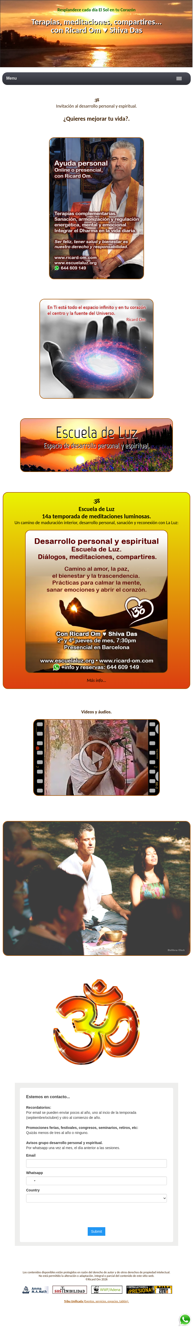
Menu (11, 78)
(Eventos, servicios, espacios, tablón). (96, 1301)
